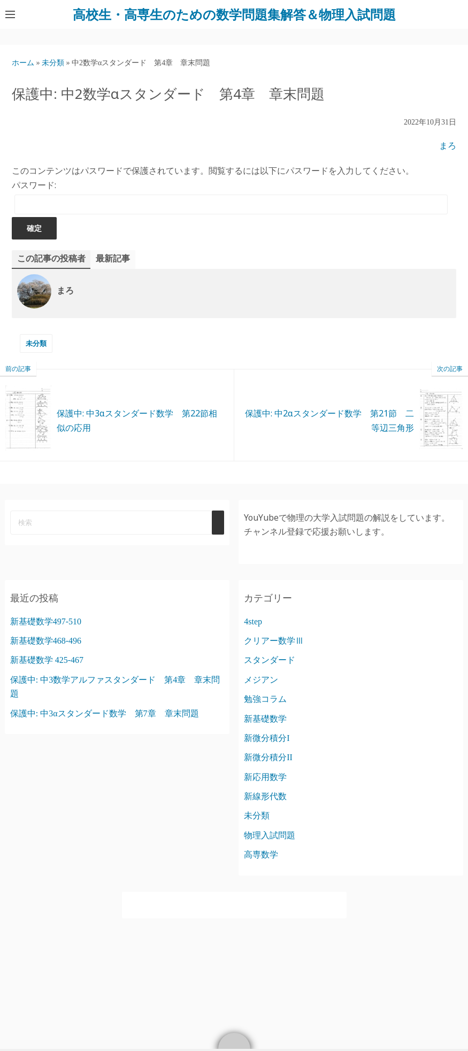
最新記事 (113, 258)
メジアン (261, 679)
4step (253, 621)
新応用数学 (265, 777)
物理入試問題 (269, 835)
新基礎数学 (265, 718)
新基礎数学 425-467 (46, 659)
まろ (447, 145)
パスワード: (230, 196)
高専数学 (261, 854)
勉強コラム (265, 699)
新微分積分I (266, 738)
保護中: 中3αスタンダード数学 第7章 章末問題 (104, 713)
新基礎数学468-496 (45, 640)
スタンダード (269, 659)
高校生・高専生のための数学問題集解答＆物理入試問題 (234, 14)
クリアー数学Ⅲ (274, 640)
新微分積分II (268, 757)
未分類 (36, 343)
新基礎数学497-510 (45, 621)
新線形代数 (265, 796)
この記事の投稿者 (51, 258)
